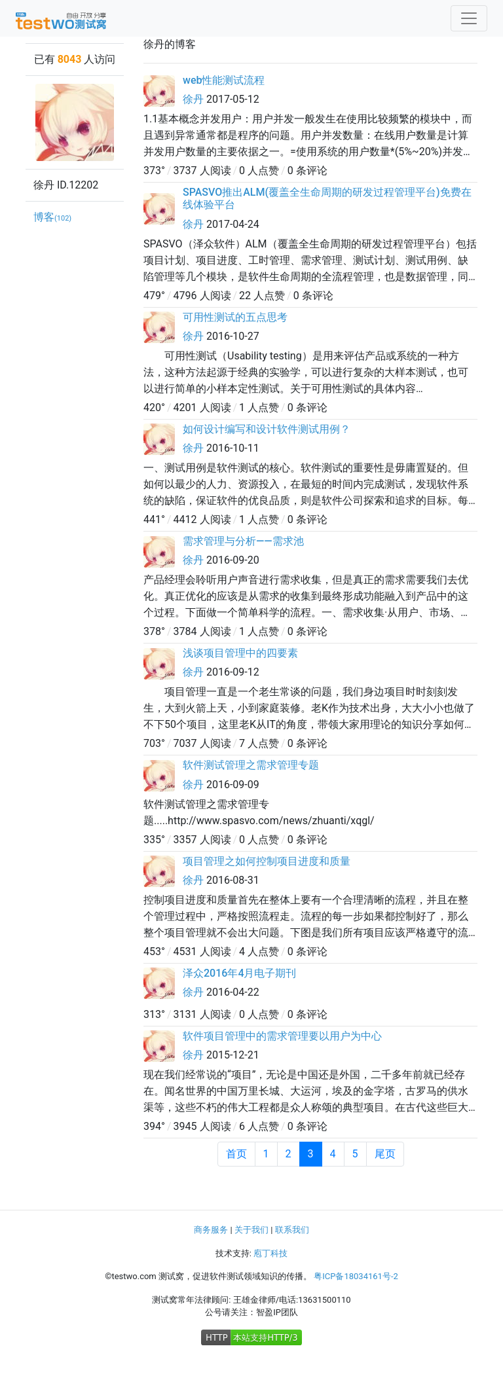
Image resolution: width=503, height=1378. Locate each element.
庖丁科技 (270, 1253)
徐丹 (193, 99)
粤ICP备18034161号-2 (356, 1276)
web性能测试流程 (224, 80)
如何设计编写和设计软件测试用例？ (266, 429)
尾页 (385, 1154)
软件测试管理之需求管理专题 (251, 765)
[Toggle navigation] (469, 18)
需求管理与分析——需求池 (243, 541)
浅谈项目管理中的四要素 (240, 653)
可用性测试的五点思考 (235, 317)
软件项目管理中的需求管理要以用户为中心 (282, 1036)
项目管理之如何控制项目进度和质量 (266, 861)
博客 (52, 217)
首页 (236, 1154)
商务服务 (211, 1230)
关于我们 (251, 1230)
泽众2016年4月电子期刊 (239, 973)
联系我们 (292, 1230)
